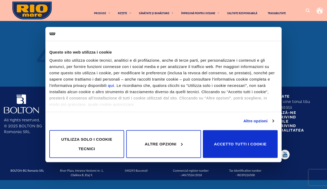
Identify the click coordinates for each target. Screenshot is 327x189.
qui (111, 85)
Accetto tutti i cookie (240, 143)
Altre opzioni (255, 121)
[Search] (308, 10)
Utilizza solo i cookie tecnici (86, 144)
